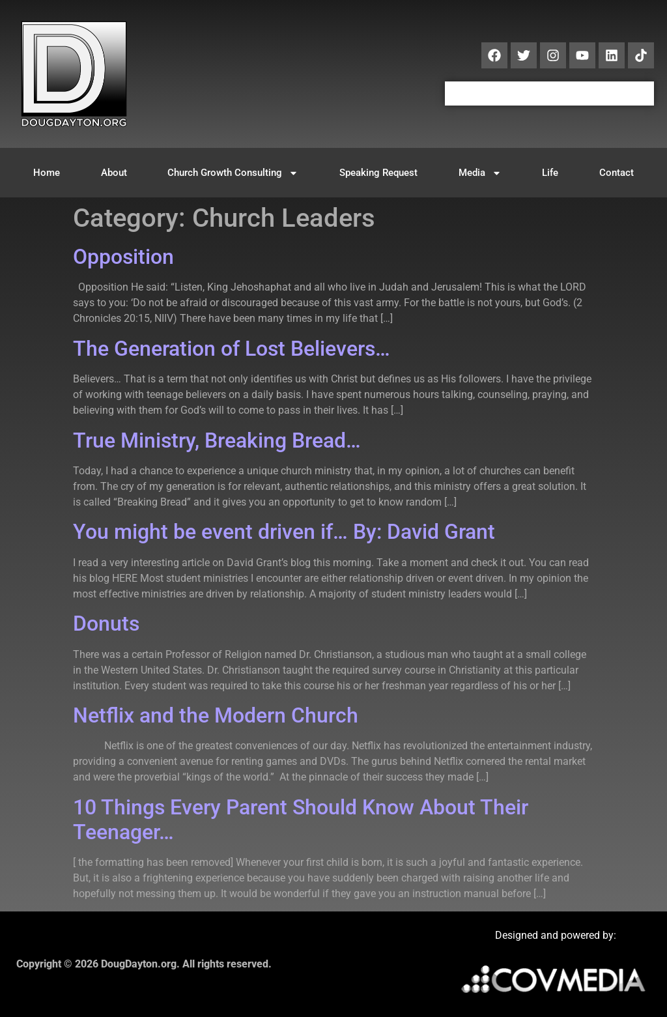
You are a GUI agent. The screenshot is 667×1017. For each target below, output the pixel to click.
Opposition (123, 256)
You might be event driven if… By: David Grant (284, 531)
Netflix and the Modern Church (215, 715)
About (114, 173)
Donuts (106, 623)
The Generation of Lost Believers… (231, 348)
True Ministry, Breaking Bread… (217, 440)
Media (480, 173)
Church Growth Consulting (232, 173)
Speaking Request (378, 173)
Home (46, 173)
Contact (616, 173)
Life (550, 173)
